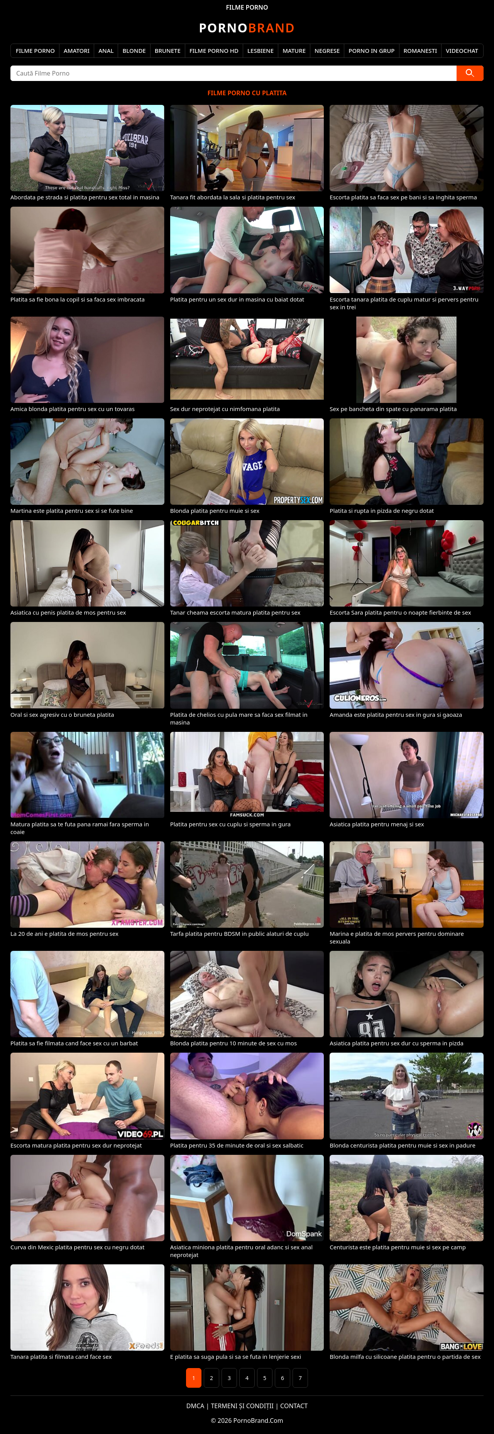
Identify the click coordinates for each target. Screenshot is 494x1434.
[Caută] (470, 73)
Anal (105, 50)
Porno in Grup (371, 50)
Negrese (327, 50)
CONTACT (294, 1406)
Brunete (168, 50)
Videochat (462, 50)
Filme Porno (35, 50)
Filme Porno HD (214, 50)
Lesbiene (260, 50)
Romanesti (420, 50)
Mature (294, 50)
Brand (247, 27)
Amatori (77, 50)
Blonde (133, 50)
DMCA (195, 1406)
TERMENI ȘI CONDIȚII (242, 1406)
